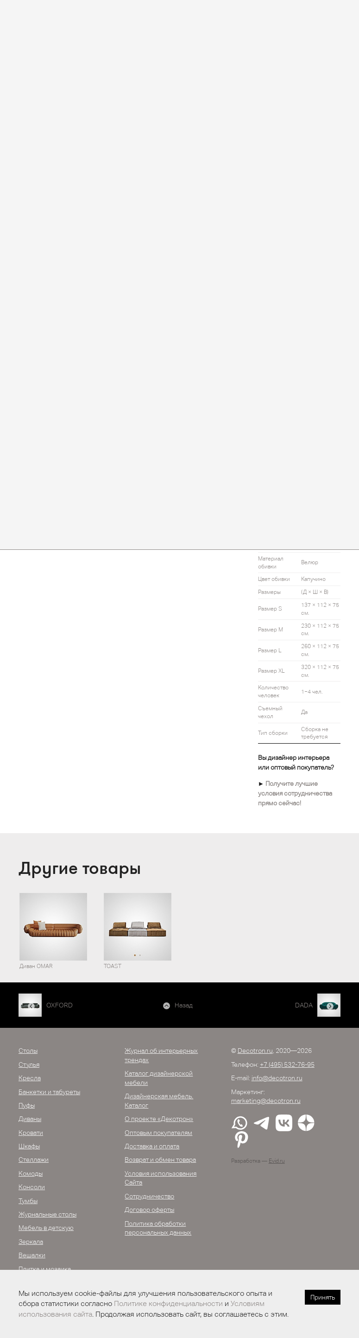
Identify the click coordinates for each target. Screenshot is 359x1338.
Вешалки (32, 1255)
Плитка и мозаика (45, 1269)
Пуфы (27, 1105)
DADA (304, 1005)
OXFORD (59, 1005)
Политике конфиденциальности (168, 1303)
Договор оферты (149, 1209)
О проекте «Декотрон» (159, 1118)
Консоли (32, 1187)
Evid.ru (277, 1161)
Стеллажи (34, 1159)
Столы (28, 1050)
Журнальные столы (47, 1214)
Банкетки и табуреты (49, 1092)
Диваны (30, 1118)
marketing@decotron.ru (266, 1100)
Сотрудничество (149, 1196)
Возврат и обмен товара (160, 1159)
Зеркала (31, 1241)
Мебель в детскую (46, 1227)
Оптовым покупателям (158, 1132)
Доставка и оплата (152, 1146)
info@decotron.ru (277, 1078)
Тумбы (28, 1200)
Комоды (31, 1173)
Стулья (29, 1064)
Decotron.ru (255, 1050)
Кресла (30, 1078)
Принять (322, 1297)
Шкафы (29, 1146)
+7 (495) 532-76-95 (287, 1064)
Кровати (31, 1132)
